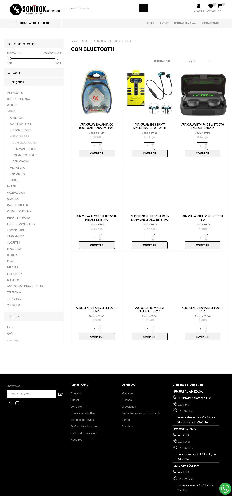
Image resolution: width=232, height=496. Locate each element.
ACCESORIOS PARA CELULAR (25, 286)
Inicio (75, 41)
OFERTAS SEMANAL (19, 99)
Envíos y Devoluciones (84, 411)
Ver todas (13, 340)
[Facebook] (10, 388)
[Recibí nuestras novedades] (31, 379)
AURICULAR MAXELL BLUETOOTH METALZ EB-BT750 (96, 210)
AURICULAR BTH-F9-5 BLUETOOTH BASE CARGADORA (202, 126)
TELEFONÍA (14, 292)
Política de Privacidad (83, 418)
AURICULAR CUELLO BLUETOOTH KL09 (202, 210)
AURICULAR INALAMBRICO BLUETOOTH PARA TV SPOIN (96, 126)
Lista (225, 61)
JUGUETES (13, 242)
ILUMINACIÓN (15, 230)
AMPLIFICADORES (21, 124)
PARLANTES (17, 174)
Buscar (75, 385)
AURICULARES (19, 136)
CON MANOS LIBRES (25, 149)
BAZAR (11, 186)
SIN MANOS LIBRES (24, 155)
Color (16, 73)
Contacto (76, 378)
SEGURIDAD (14, 280)
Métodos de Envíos (82, 404)
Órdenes (127, 385)
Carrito (126, 404)
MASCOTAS (14, 248)
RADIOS (14, 180)
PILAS (10, 261)
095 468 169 (186, 396)
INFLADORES (15, 93)
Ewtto (10, 327)
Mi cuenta (199, 10)
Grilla (218, 61)
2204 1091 (184, 389)
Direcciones (129, 391)
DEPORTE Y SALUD (18, 217)
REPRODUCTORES (21, 130)
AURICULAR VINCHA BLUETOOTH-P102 (203, 295)
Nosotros (76, 424)
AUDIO (11, 111)
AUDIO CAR (17, 117)
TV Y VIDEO (14, 298)
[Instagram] (17, 388)
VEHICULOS (14, 305)
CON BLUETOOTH (24, 142)
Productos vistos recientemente (141, 398)
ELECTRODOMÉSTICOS (21, 224)
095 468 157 (186, 433)
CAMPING (13, 199)
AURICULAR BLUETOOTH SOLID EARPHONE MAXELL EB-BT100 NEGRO (150, 212)
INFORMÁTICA (16, 236)
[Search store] (101, 8)
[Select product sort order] (193, 61)
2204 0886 (184, 426)
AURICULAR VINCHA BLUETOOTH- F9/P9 (97, 295)
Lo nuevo (76, 391)
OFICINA (12, 255)
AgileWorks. (86, 492)
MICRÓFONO (17, 167)
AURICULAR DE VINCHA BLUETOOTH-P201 (149, 295)
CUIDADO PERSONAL (19, 211)
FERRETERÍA (14, 273)
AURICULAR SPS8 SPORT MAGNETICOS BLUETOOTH (149, 126)
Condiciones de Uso (83, 398)
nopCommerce (53, 492)
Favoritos (127, 411)
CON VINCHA (21, 161)
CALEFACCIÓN (16, 192)
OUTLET (12, 105)
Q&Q (10, 333)
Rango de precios (24, 44)
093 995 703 (186, 464)
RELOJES (12, 267)
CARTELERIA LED (17, 205)
